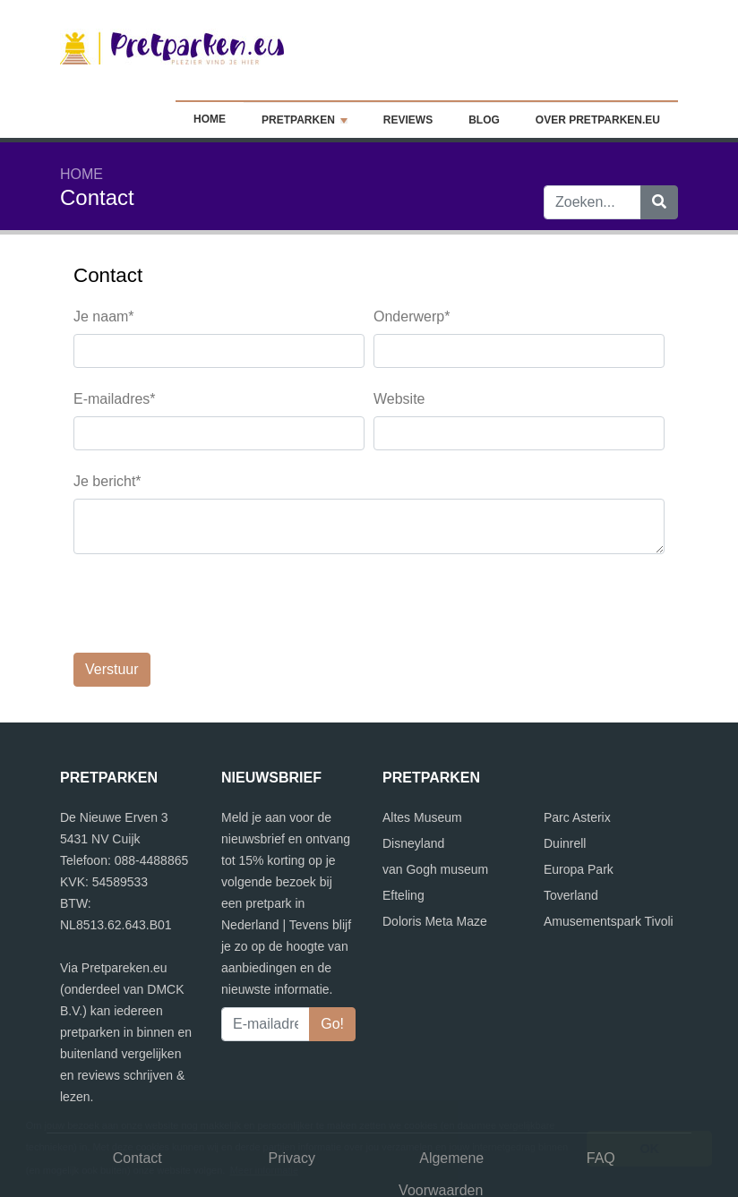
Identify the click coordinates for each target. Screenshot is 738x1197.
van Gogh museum (435, 799)
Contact (137, 1088)
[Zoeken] (659, 202)
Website (399, 398)
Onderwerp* (411, 316)
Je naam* (103, 316)
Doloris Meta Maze (434, 851)
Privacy (292, 1088)
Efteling (403, 825)
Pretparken (311, 120)
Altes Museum (422, 747)
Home (222, 119)
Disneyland (413, 773)
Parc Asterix (577, 747)
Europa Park (579, 799)
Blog (484, 120)
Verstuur (112, 599)
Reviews (408, 120)
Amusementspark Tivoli (609, 851)
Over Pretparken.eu (598, 120)
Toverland (571, 825)
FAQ (601, 1088)
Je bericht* (107, 481)
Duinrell (565, 773)
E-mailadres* (114, 398)
